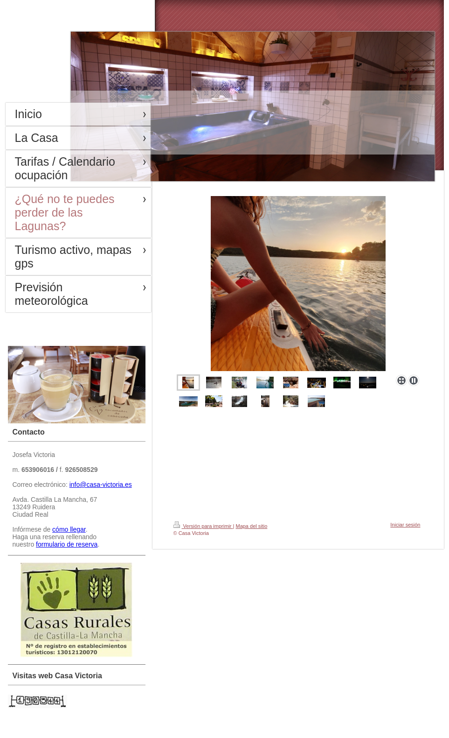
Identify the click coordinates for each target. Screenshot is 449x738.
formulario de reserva (66, 544)
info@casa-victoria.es (100, 484)
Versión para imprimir (203, 526)
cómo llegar (69, 529)
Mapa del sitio (251, 526)
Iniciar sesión (405, 524)
